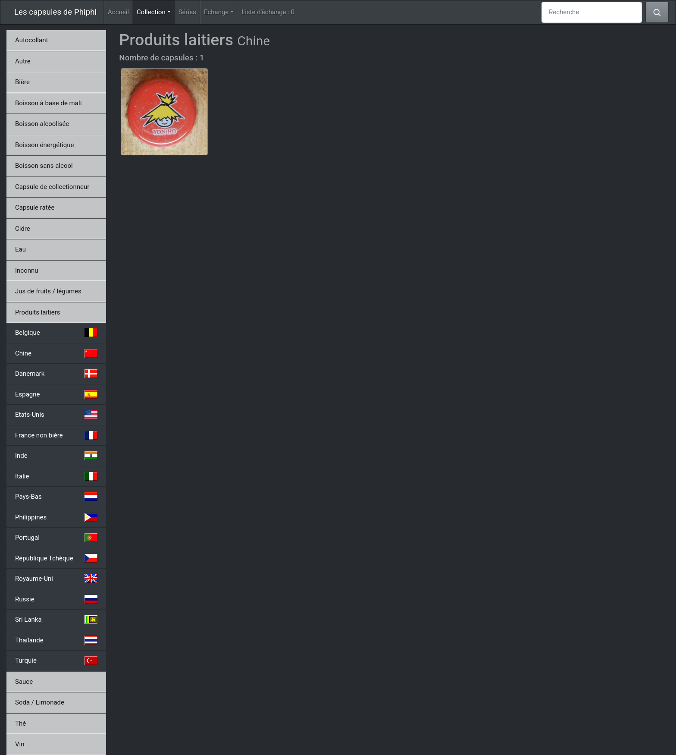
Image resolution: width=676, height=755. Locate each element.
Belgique (56, 332)
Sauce (24, 682)
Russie (56, 599)
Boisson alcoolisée (42, 124)
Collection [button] (156, 11)
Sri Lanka (56, 619)
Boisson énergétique (44, 145)
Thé (20, 723)
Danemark (56, 373)
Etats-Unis (56, 414)
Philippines (56, 517)
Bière (22, 82)
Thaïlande (56, 640)
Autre (23, 61)
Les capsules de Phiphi (55, 12)
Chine (56, 353)
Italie (56, 476)
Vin (19, 744)
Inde (56, 455)
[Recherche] (591, 12)
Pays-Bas (56, 496)
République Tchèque (56, 558)
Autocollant (31, 40)
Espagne (56, 394)
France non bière (56, 435)
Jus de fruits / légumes (48, 291)
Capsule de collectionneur (52, 187)
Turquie (56, 660)
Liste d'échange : (267, 12)
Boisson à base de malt (48, 103)
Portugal (56, 537)
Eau (20, 249)
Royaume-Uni (56, 578)
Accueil (118, 12)
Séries (187, 12)
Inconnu (26, 270)
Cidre (22, 229)
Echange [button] (216, 12)
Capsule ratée (34, 207)
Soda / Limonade (39, 702)
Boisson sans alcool (44, 166)
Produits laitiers (37, 312)
